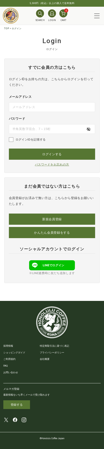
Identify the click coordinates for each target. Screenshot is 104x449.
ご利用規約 (9, 359)
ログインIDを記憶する (31, 139)
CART (63, 15)
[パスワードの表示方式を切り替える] (88, 129)
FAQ (5, 365)
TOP (6, 28)
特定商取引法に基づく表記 (54, 345)
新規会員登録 (52, 219)
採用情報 (8, 345)
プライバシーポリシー (52, 352)
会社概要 (45, 359)
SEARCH (40, 15)
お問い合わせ (10, 372)
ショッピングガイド (14, 352)
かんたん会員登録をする (52, 232)
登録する (17, 404)
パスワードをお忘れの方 (52, 164)
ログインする (52, 154)
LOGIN (52, 15)
